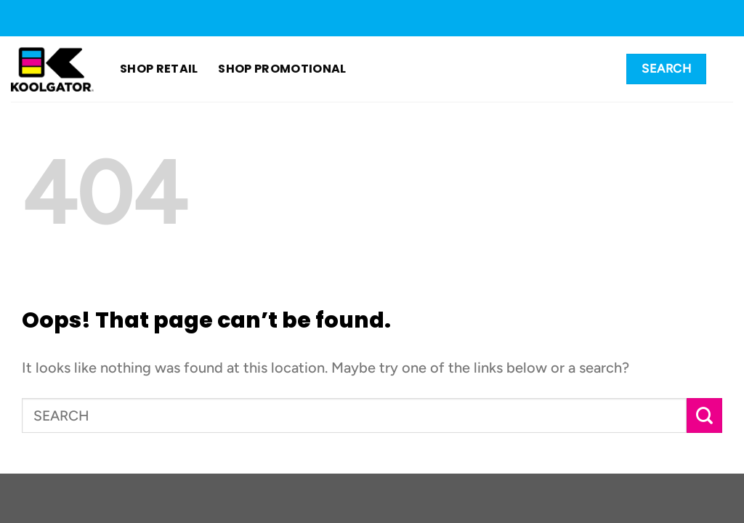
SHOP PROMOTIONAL (265, 68)
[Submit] (704, 416)
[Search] (666, 69)
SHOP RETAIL (159, 68)
